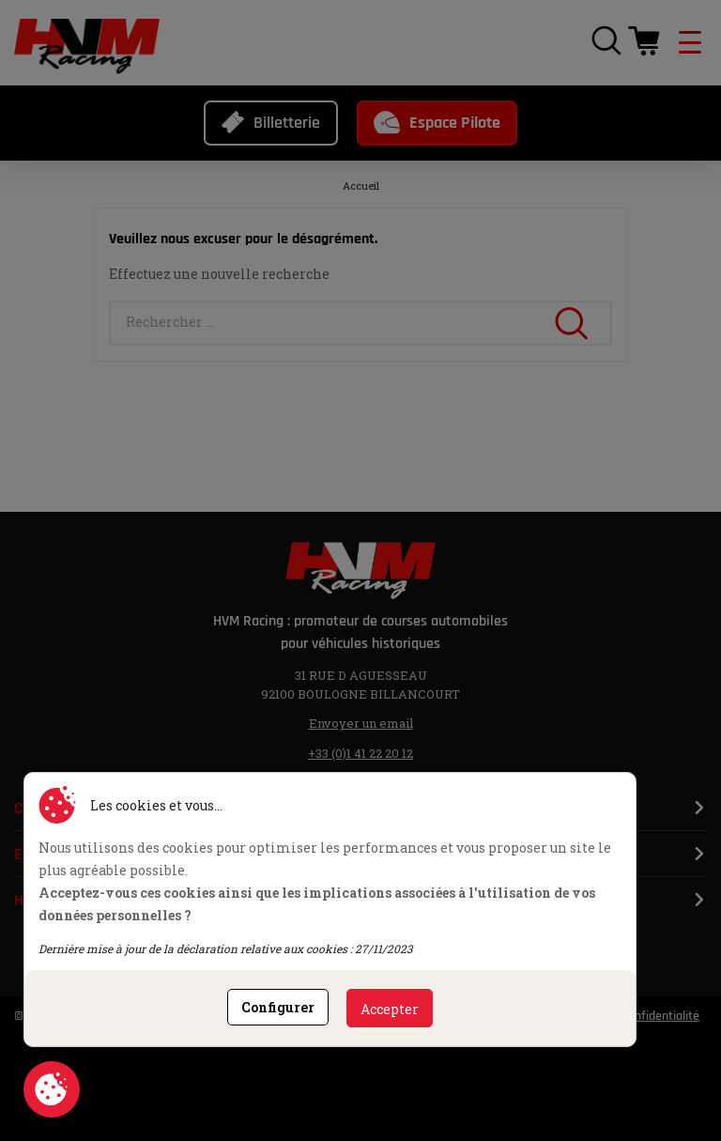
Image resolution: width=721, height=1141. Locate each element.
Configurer (277, 1007)
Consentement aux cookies (52, 1089)
